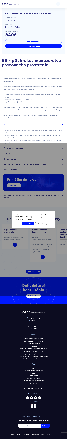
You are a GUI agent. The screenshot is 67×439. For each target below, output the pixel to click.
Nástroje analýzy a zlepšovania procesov (33, 354)
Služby (34, 373)
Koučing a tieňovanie (33, 378)
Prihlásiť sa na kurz (34, 46)
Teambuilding (33, 375)
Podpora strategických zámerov (33, 370)
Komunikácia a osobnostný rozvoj (33, 351)
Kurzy (33, 368)
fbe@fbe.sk (34, 320)
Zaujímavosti (33, 383)
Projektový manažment (33, 343)
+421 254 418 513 (35, 318)
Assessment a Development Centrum (33, 381)
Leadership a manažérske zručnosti (33, 338)
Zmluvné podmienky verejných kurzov (33, 388)
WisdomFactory (52, 434)
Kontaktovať (32, 296)
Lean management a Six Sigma (33, 341)
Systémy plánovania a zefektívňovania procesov (33, 356)
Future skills (33, 346)
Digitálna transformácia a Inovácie (33, 359)
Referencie (33, 386)
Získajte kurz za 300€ (33, 41)
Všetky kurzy (32, 271)
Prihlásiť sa (12, 185)
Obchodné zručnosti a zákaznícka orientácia (33, 349)
